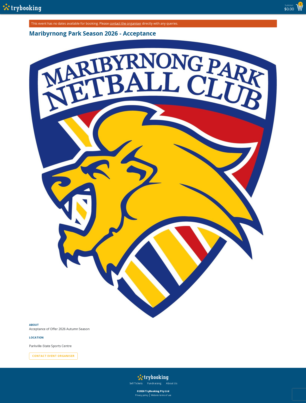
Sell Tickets (136, 383)
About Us (171, 383)
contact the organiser (125, 23)
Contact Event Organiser (53, 356)
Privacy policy (141, 395)
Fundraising (154, 383)
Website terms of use (161, 395)
